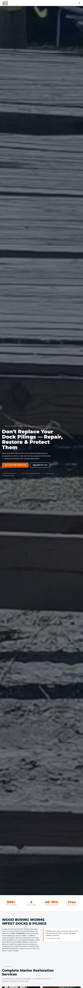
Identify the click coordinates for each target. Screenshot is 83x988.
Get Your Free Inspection (15, 465)
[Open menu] (79, 3)
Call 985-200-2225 (40, 465)
